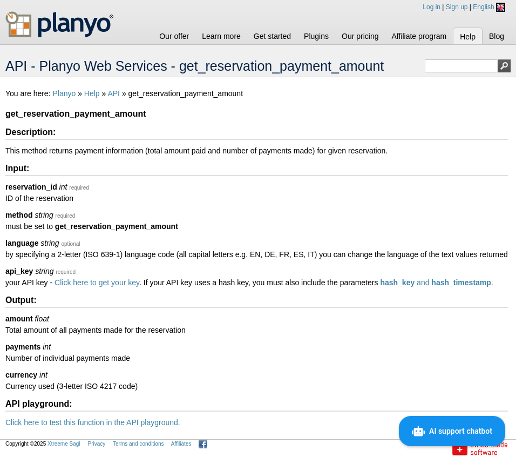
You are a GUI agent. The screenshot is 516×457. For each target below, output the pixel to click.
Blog (496, 36)
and (435, 282)
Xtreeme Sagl (63, 444)
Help (468, 36)
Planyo (64, 93)
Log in (431, 7)
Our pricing (360, 36)
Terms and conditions (138, 444)
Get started (272, 36)
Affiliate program (418, 36)
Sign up (457, 7)
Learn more (221, 36)
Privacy (96, 444)
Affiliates (181, 444)
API (113, 93)
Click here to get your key (97, 282)
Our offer (174, 36)
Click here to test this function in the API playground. (92, 422)
